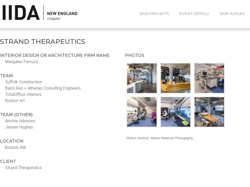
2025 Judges (232, 13)
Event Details (194, 13)
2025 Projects (154, 13)
